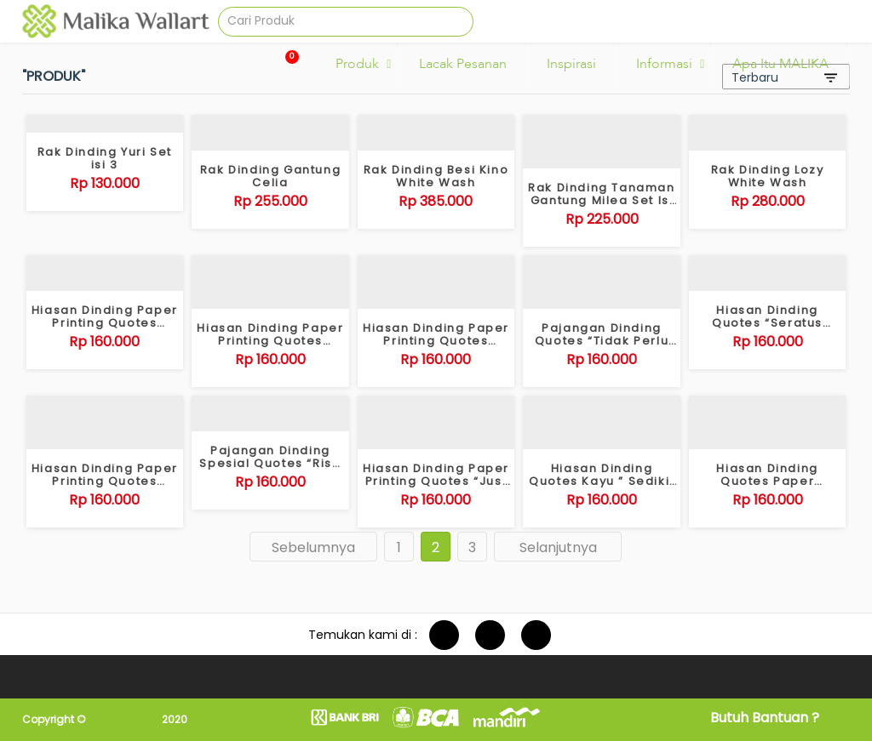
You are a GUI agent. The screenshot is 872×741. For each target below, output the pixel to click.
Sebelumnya (313, 547)
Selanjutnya (558, 547)
